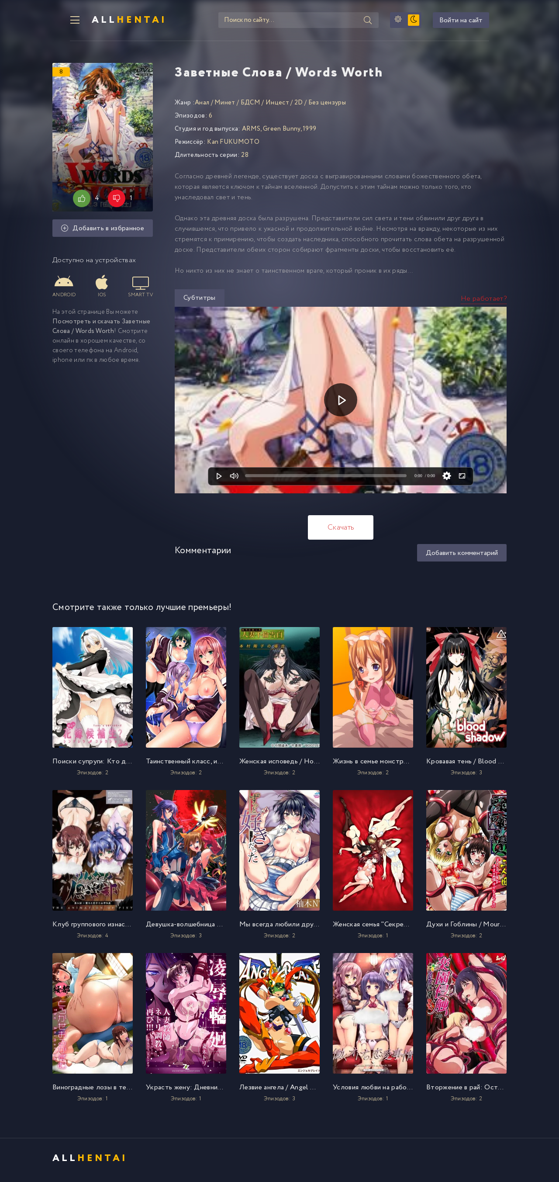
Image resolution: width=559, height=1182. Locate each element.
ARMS (251, 132)
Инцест (277, 106)
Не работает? (484, 302)
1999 (309, 132)
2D (298, 106)
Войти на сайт (478, 22)
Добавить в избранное (102, 232)
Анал (202, 106)
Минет (224, 106)
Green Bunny (281, 132)
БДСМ (250, 106)
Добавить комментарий (462, 556)
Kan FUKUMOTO (233, 145)
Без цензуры (327, 106)
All (113, 22)
